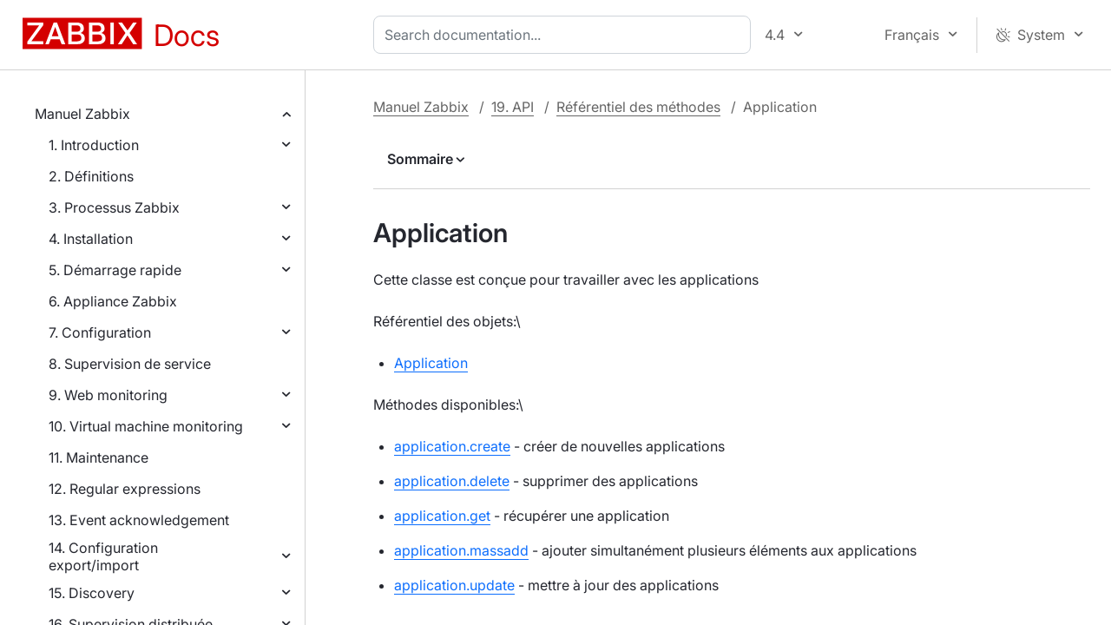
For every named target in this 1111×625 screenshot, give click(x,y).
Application (431, 363)
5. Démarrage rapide (115, 270)
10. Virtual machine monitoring (146, 426)
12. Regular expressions (125, 488)
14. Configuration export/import (103, 556)
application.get (442, 515)
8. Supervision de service (130, 363)
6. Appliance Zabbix (113, 301)
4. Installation (91, 238)
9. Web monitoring (108, 395)
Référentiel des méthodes (638, 106)
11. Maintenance (98, 457)
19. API (512, 106)
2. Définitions (91, 176)
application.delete (451, 481)
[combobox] (565, 34)
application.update (454, 585)
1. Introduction (94, 145)
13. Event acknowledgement (139, 520)
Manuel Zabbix (82, 113)
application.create (452, 446)
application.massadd (461, 550)
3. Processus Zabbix (114, 207)
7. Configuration (100, 332)
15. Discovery (92, 593)
